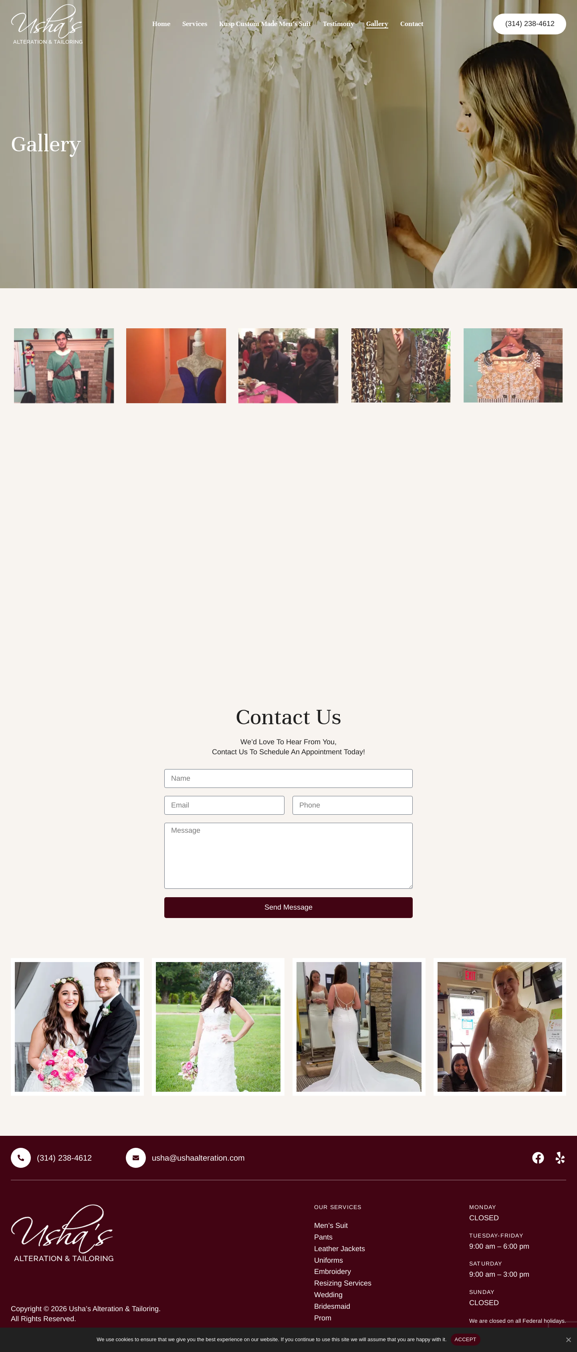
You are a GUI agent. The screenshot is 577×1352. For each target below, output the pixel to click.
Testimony (338, 24)
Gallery (377, 24)
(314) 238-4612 (64, 1157)
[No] (568, 1339)
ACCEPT (465, 1339)
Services (194, 24)
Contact (412, 24)
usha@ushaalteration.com (198, 1157)
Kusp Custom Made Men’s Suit (265, 24)
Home (161, 24)
